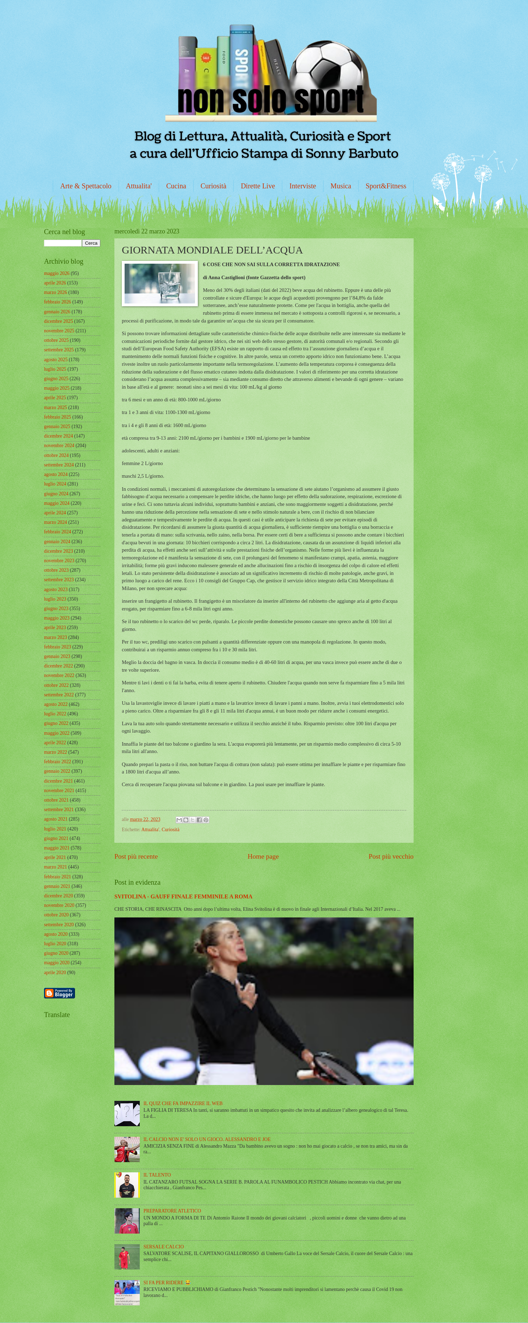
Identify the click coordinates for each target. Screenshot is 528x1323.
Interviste (302, 186)
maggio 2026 (56, 273)
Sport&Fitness (386, 186)
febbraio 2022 (57, 761)
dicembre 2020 (58, 895)
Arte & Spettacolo (86, 186)
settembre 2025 (59, 349)
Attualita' (139, 186)
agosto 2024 (56, 474)
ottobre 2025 (56, 340)
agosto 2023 (56, 589)
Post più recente (136, 856)
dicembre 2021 (58, 781)
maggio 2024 (56, 503)
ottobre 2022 (56, 685)
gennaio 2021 (57, 886)
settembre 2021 (59, 809)
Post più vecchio (391, 856)
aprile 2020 (55, 972)
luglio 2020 (55, 943)
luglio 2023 (55, 599)
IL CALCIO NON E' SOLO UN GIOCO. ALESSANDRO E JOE (207, 1139)
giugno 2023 (56, 608)
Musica (341, 186)
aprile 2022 (55, 742)
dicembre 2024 (58, 436)
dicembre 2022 (58, 666)
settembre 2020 (59, 924)
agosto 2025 (56, 359)
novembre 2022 (59, 675)
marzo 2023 (55, 637)
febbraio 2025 (57, 417)
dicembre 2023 (58, 551)
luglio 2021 (55, 829)
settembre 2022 (59, 694)
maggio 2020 (56, 962)
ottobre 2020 (56, 914)
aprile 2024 (55, 512)
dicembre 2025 (58, 321)
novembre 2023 (59, 560)
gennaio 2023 (57, 656)
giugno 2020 (56, 953)
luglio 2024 (55, 484)
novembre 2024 (59, 445)
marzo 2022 (55, 752)
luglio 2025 (55, 369)
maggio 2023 (56, 618)
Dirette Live (258, 186)
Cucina (176, 186)
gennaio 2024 (57, 541)
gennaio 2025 (57, 426)
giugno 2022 (56, 723)
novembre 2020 (59, 905)
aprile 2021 (55, 857)
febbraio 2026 (57, 302)
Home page (263, 856)
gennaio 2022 (57, 771)
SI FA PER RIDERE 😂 (167, 1282)
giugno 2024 (56, 493)
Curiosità (213, 186)
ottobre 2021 (56, 800)
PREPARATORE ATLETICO (172, 1211)
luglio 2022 (55, 713)
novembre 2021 (59, 790)
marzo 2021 (55, 867)
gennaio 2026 (57, 311)
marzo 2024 (55, 522)
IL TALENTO (157, 1175)
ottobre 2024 (56, 455)
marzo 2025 (55, 407)
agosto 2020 (56, 934)
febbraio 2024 (57, 531)
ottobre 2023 (56, 570)
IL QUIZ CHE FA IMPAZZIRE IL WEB (183, 1103)
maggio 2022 (56, 733)
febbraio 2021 (57, 876)
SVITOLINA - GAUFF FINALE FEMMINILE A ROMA (183, 896)
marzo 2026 (55, 292)
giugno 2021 (56, 838)
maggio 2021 (56, 848)
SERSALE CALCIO (164, 1246)
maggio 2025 (56, 388)
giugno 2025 (56, 378)
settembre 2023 (59, 579)
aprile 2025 (55, 397)
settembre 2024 (59, 465)
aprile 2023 (55, 627)
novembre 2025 (59, 330)
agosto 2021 (56, 819)
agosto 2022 (56, 704)
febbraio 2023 (57, 647)
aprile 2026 (55, 283)
